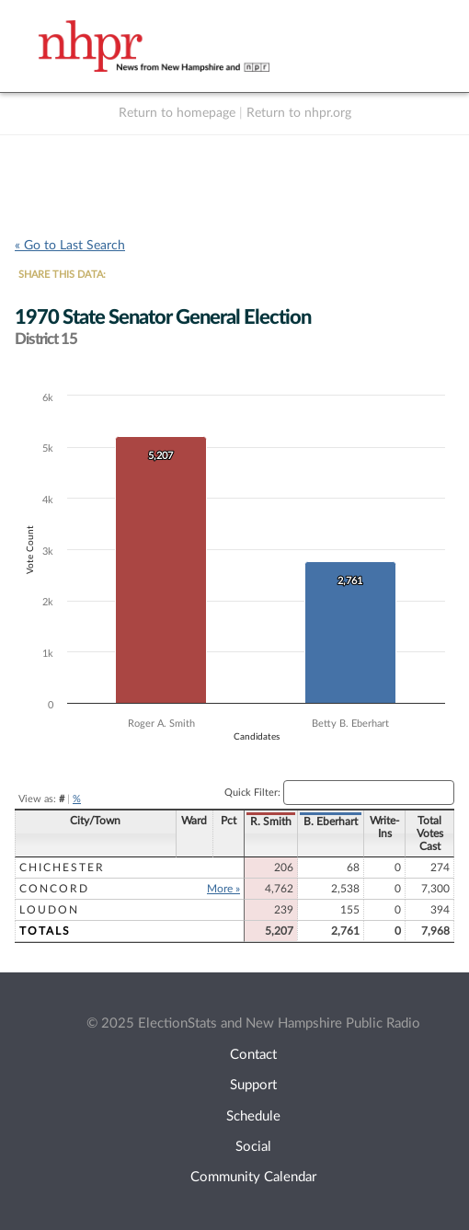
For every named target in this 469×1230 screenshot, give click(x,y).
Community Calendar (253, 1177)
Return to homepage (177, 113)
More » (223, 888)
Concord (54, 888)
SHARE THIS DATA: (62, 275)
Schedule (253, 1116)
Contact (253, 1055)
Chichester (62, 867)
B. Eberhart (330, 821)
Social (253, 1147)
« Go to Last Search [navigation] (70, 245)
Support (253, 1085)
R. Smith (271, 821)
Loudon (49, 909)
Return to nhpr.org (298, 113)
